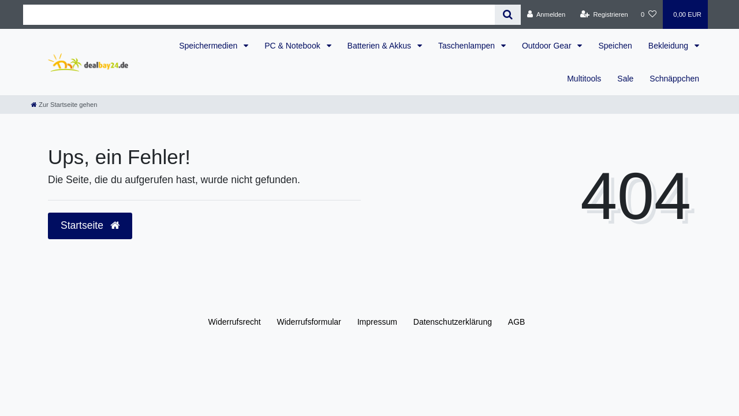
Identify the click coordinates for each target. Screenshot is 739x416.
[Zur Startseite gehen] (64, 104)
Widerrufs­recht (234, 321)
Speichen (615, 45)
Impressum (377, 321)
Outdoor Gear (548, 45)
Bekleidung (669, 45)
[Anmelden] (546, 14)
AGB (516, 321)
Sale (625, 78)
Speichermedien (209, 45)
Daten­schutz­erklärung (452, 321)
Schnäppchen (674, 78)
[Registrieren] (604, 14)
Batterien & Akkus (380, 45)
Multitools (584, 78)
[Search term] (259, 15)
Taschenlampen (467, 45)
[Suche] (508, 15)
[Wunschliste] (649, 14)
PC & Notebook (293, 45)
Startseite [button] (90, 225)
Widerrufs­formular (309, 321)
